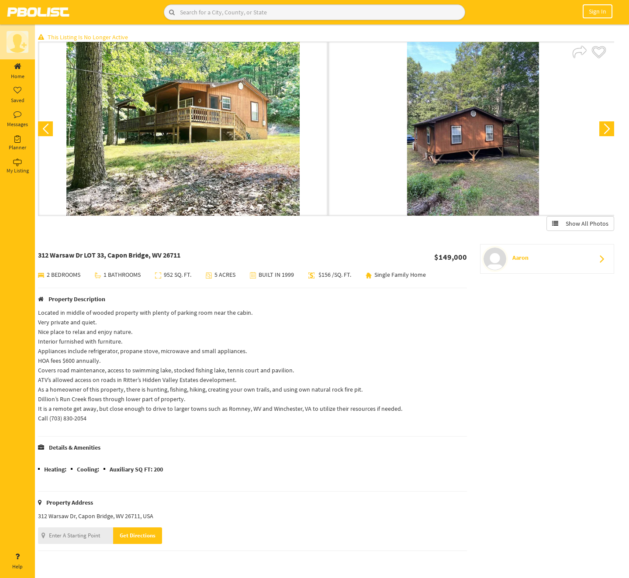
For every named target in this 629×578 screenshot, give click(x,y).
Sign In (597, 11)
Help (17, 561)
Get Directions (141, 536)
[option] (184, 129)
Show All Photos (580, 224)
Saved (17, 95)
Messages (17, 119)
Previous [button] (48, 129)
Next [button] (606, 129)
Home (17, 71)
